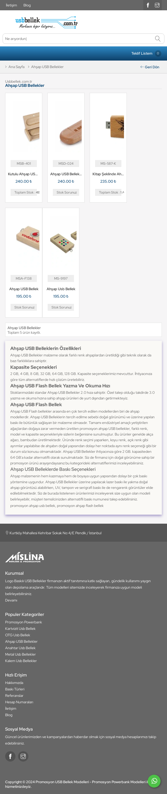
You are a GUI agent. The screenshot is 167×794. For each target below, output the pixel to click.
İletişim (11, 5)
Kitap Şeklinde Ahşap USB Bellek (108, 174)
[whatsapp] (154, 783)
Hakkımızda (14, 682)
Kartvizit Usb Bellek (20, 628)
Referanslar (14, 695)
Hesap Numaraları (19, 702)
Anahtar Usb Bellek (20, 648)
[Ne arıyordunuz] (83, 39)
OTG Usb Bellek (17, 635)
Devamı (11, 600)
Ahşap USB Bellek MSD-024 (66, 174)
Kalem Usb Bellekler (21, 660)
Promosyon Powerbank (23, 622)
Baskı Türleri (14, 689)
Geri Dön (149, 67)
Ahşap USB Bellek (23, 289)
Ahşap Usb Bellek (61, 289)
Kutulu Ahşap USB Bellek (23, 174)
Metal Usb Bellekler (20, 654)
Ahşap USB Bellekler (21, 641)
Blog (27, 5)
